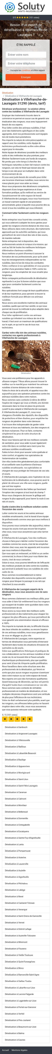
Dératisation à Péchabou (16, 883)
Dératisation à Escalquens (17, 831)
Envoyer (26, 77)
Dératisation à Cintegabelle (17, 825)
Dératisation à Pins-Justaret (18, 1020)
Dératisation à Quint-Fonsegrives (20, 961)
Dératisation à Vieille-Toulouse (19, 955)
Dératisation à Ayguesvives (17, 766)
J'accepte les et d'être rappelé (27, 70)
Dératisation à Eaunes (15, 1040)
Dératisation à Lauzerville (16, 864)
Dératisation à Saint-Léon (16, 779)
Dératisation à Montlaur (16, 805)
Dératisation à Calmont (15, 799)
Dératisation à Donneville (16, 818)
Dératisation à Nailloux (15, 746)
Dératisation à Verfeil (14, 1014)
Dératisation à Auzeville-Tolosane (20, 935)
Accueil (5, 1050)
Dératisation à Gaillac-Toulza (18, 981)
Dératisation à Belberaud (16, 812)
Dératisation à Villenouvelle (17, 740)
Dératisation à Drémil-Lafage (18, 929)
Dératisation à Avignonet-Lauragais (21, 733)
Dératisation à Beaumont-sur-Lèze (20, 1027)
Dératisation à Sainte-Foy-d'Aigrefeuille (22, 838)
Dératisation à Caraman (16, 792)
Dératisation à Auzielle (15, 870)
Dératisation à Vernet (14, 922)
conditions (26, 70)
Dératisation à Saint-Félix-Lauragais (21, 786)
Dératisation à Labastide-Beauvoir (20, 753)
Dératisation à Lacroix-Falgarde (19, 994)
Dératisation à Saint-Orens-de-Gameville (23, 916)
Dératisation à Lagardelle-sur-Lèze (20, 1001)
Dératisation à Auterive (15, 857)
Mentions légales (19, 1050)
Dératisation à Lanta (14, 844)
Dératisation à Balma (14, 1033)
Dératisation (7, 93)
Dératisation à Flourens (15, 948)
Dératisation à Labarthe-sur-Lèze (20, 988)
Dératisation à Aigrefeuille (17, 877)
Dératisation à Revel (14, 896)
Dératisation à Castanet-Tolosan (20, 903)
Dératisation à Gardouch (16, 727)
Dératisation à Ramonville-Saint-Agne (22, 975)
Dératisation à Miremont (16, 942)
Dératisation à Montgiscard (17, 773)
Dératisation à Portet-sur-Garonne (20, 1007)
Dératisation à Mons (14, 968)
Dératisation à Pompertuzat (17, 851)
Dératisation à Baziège (15, 759)
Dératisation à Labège (15, 890)
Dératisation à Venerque (16, 909)
